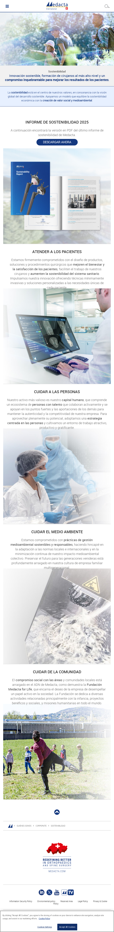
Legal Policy (83, 901)
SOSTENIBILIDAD (58, 825)
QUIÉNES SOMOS (24, 825)
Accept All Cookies (67, 927)
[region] (57, 921)
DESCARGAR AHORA (57, 142)
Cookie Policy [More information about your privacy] (44, 918)
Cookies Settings (44, 927)
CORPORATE (41, 825)
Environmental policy (46, 901)
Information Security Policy (20, 901)
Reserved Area (67, 901)
